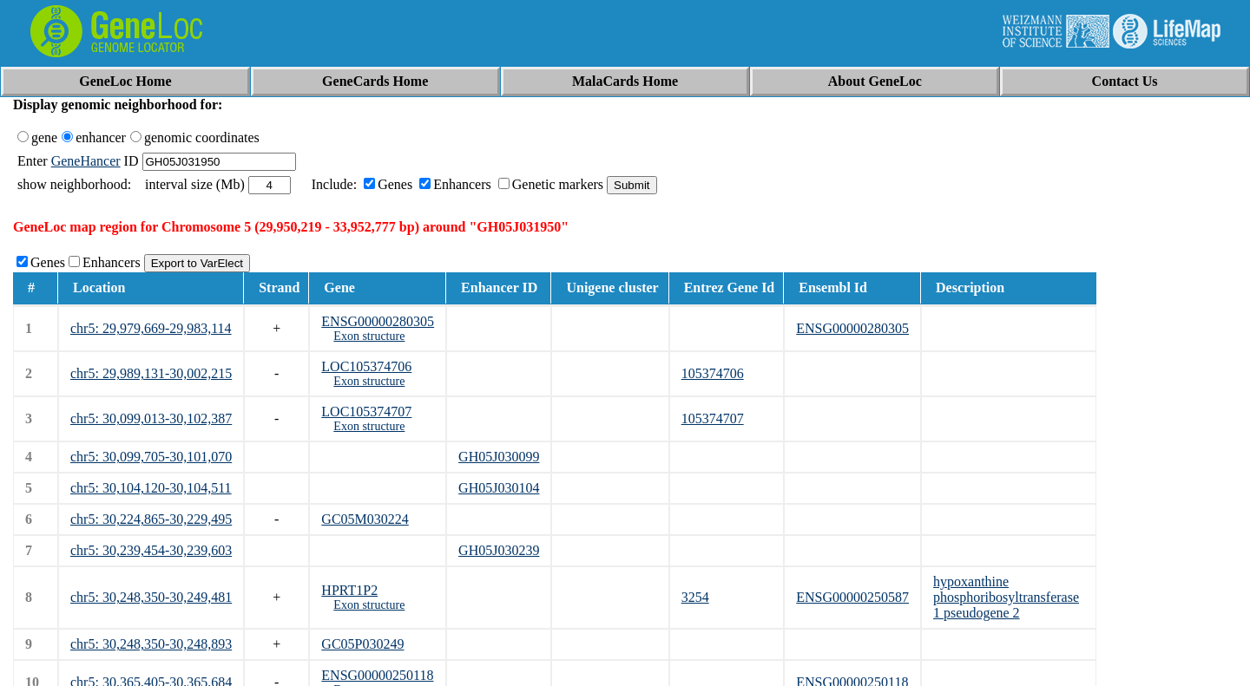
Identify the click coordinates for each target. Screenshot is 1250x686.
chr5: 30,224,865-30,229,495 (151, 519)
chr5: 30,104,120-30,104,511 (151, 487)
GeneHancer (86, 161)
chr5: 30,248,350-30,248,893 (151, 644)
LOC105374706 (366, 366)
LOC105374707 (366, 411)
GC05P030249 (362, 644)
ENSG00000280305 (377, 321)
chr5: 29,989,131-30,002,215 (151, 373)
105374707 (712, 418)
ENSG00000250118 (377, 675)
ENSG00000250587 (852, 597)
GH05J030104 (498, 487)
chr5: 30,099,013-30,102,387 (151, 418)
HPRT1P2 (349, 590)
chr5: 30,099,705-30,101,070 (151, 456)
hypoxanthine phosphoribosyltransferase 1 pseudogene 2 (1006, 597)
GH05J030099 (498, 456)
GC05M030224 (364, 519)
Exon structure (369, 336)
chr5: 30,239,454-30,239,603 (151, 550)
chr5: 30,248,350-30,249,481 (151, 597)
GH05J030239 (498, 550)
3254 (695, 597)
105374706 (712, 373)
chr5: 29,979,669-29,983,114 (151, 328)
